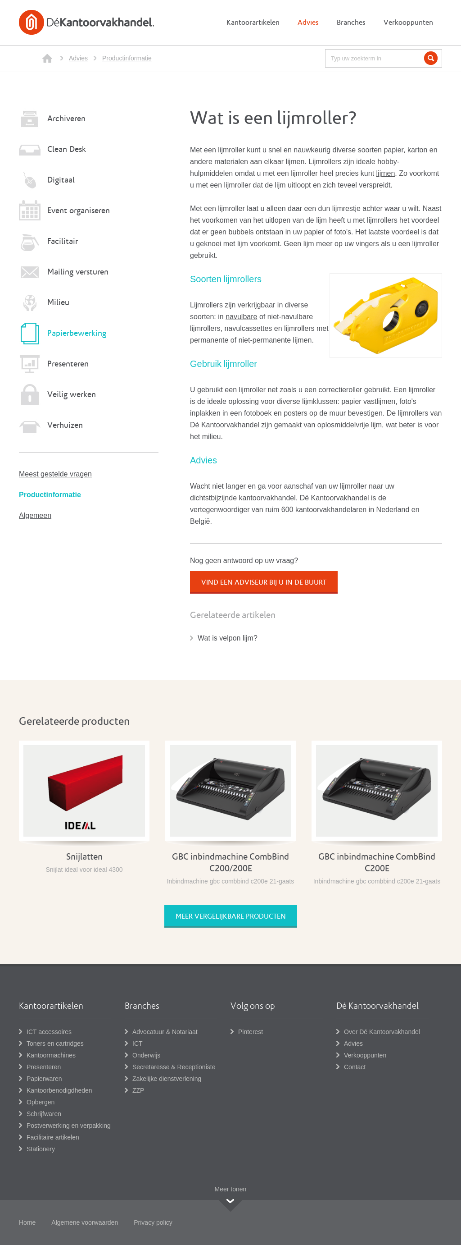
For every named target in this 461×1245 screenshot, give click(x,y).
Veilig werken (71, 394)
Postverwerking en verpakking (69, 1125)
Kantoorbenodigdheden (59, 1090)
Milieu (58, 302)
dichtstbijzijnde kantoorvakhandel (243, 498)
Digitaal (61, 180)
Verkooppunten (365, 1055)
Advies (78, 58)
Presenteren (68, 364)
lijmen (385, 173)
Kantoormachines (51, 1055)
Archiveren (66, 119)
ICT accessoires (49, 1031)
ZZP (138, 1090)
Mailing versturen (77, 272)
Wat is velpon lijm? (228, 638)
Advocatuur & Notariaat (165, 1031)
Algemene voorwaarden (84, 1222)
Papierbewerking (76, 333)
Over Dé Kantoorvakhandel (382, 1031)
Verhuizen (65, 425)
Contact (355, 1067)
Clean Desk (66, 149)
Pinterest (250, 1031)
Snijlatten (84, 856)
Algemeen (35, 515)
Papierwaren (44, 1078)
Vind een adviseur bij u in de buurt (263, 582)
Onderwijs (146, 1055)
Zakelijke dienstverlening (166, 1078)
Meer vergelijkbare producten (231, 916)
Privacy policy (153, 1222)
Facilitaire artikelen (53, 1137)
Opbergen (40, 1102)
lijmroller (231, 150)
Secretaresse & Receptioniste (173, 1067)
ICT (137, 1043)
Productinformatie (127, 58)
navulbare (241, 316)
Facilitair (62, 241)
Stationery (41, 1149)
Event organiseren (78, 210)
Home (27, 1222)
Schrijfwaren (44, 1113)
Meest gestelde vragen (55, 474)
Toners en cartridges (55, 1043)
